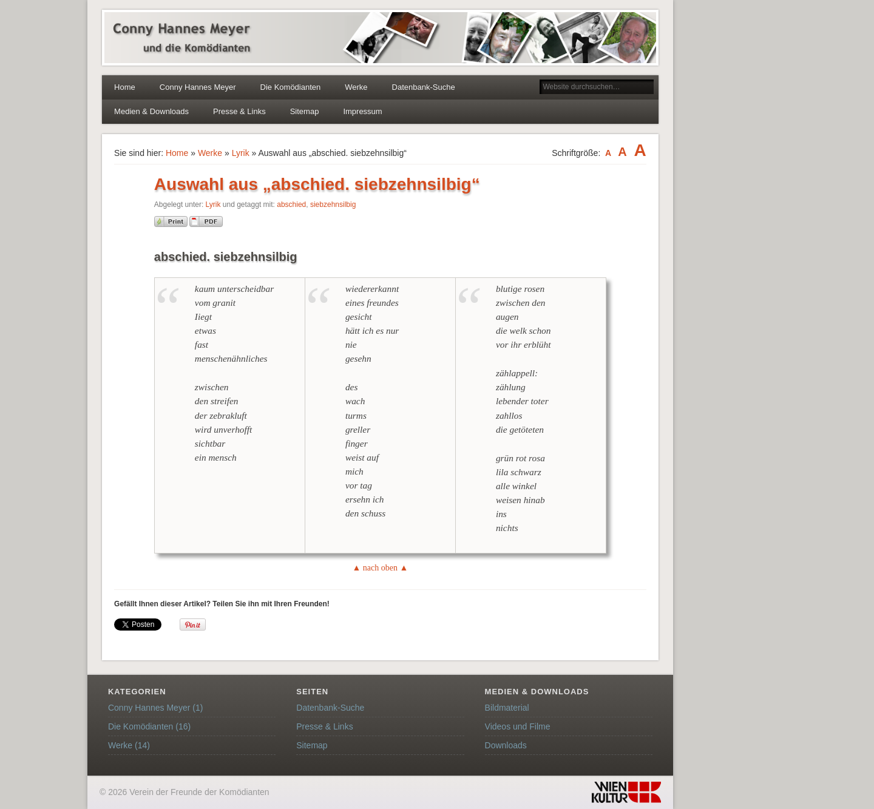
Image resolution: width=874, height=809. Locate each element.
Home (124, 87)
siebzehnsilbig (333, 204)
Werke (356, 87)
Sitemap (304, 111)
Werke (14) (129, 745)
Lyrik (240, 153)
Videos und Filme (517, 726)
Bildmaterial (507, 708)
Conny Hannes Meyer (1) (155, 708)
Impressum (362, 111)
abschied (291, 204)
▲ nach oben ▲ (380, 567)
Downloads (506, 745)
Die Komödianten (290, 87)
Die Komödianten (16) (149, 726)
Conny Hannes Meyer (198, 87)
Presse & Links (239, 111)
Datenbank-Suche (423, 87)
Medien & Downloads (151, 111)
